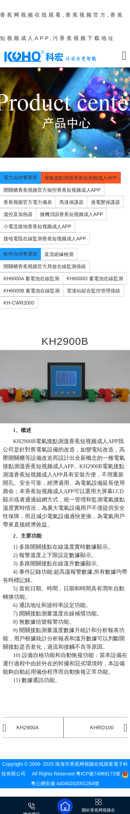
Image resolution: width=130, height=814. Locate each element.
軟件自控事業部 (20, 254)
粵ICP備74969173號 (98, 773)
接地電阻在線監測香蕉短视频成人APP (44, 238)
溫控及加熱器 (18, 214)
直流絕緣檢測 (58, 254)
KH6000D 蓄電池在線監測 (95, 278)
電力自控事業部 (20, 177)
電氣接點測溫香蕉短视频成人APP (80, 178)
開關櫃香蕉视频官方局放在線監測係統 (44, 266)
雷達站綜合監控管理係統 (93, 290)
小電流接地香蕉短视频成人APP (37, 226)
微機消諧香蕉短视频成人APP (71, 214)
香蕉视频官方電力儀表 (27, 202)
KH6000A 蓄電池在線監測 (31, 278)
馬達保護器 (71, 202)
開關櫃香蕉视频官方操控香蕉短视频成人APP (52, 190)
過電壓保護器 (105, 202)
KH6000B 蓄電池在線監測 (31, 290)
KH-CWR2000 (18, 303)
